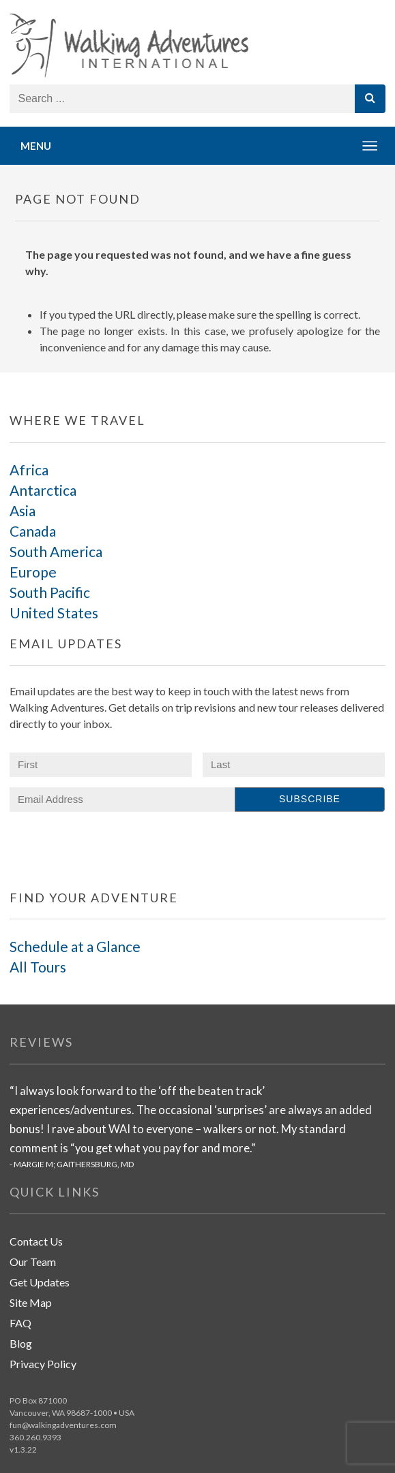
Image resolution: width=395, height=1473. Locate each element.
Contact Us (36, 1241)
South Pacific (50, 592)
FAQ (20, 1322)
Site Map (31, 1302)
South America (56, 551)
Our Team (33, 1261)
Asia (22, 510)
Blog (21, 1343)
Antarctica (43, 489)
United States (54, 612)
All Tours (38, 966)
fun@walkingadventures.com (63, 1425)
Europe (33, 571)
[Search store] (182, 98)
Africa (29, 469)
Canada (33, 530)
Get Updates (40, 1282)
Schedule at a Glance (75, 946)
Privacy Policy (43, 1363)
